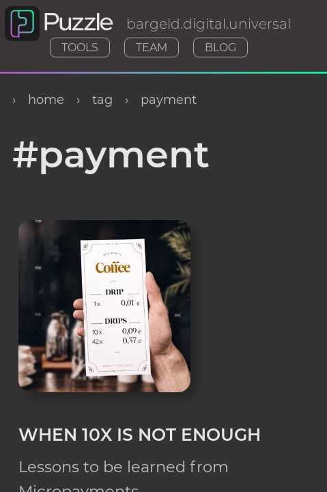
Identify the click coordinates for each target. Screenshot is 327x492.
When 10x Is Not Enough (139, 432)
